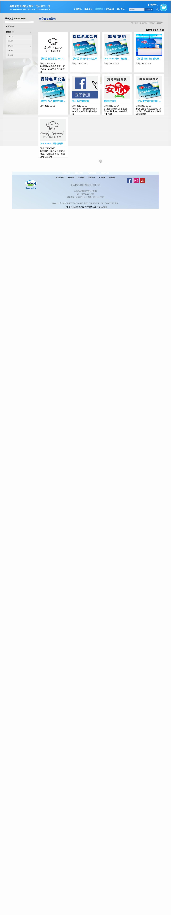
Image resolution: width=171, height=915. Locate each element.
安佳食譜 (110, 8)
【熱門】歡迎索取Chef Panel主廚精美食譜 (53, 58)
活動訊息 (10, 31)
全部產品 (78, 8)
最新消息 (99, 8)
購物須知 (88, 8)
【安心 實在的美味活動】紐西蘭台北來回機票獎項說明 (149, 100)
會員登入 (154, 4)
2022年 (10, 36)
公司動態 (10, 26)
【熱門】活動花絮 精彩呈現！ (149, 58)
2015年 (10, 50)
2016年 (10, 45)
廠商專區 (71, 184)
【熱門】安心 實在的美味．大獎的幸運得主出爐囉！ (53, 100)
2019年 (10, 40)
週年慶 (10, 55)
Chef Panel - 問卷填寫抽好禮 (53, 143)
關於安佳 (121, 8)
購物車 (163, 5)
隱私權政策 (60, 184)
